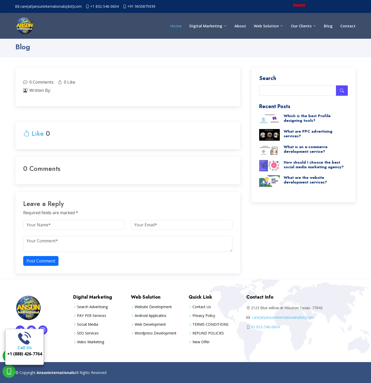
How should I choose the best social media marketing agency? (314, 164)
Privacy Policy (203, 315)
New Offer (201, 342)
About (240, 25)
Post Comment (41, 261)
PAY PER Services (91, 315)
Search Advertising (92, 307)
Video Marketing (90, 342)
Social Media (87, 324)
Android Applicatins (150, 315)
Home (176, 25)
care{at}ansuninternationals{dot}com (51, 6)
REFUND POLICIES (208, 333)
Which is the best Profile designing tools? (307, 118)
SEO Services (88, 333)
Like (33, 133)
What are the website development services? (305, 180)
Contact (348, 25)
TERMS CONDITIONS (210, 324)
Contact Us (201, 307)
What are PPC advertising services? (308, 134)
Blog (328, 25)
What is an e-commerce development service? (305, 149)
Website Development (153, 307)
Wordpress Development (155, 333)
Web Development (150, 324)
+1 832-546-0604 (104, 6)
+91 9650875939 (141, 6)
